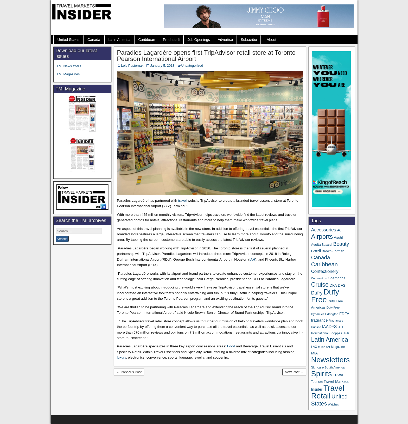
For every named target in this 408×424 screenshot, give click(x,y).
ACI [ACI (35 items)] (339, 230)
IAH (252, 259)
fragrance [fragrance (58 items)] (319, 320)
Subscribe (249, 40)
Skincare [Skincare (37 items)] (317, 367)
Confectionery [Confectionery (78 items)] (324, 271)
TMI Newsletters (69, 66)
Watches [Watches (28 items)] (333, 404)
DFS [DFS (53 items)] (341, 285)
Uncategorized (192, 65)
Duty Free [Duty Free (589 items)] (325, 295)
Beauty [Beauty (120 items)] (341, 244)
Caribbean (146, 40)
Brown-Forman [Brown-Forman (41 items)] (333, 251)
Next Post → (294, 372)
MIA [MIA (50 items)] (314, 353)
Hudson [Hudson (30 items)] (316, 327)
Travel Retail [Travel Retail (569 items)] (327, 392)
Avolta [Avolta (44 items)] (316, 245)
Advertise (225, 40)
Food (231, 346)
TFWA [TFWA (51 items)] (338, 375)
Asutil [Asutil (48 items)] (338, 237)
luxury (121, 357)
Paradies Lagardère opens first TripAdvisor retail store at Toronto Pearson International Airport (206, 55)
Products (170, 40)
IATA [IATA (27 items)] (340, 327)
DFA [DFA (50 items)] (333, 285)
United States (68, 40)
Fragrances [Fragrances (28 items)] (336, 320)
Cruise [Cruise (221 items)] (320, 284)
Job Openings (198, 40)
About (271, 40)
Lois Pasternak (132, 65)
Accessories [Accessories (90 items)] (323, 229)
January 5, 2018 (162, 65)
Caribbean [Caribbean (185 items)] (324, 264)
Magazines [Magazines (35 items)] (338, 347)
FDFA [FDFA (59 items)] (344, 313)
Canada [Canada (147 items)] (320, 257)
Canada (93, 40)
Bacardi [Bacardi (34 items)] (327, 245)
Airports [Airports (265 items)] (322, 236)
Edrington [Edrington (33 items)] (331, 314)
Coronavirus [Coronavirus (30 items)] (319, 278)
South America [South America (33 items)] (335, 367)
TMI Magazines (68, 74)
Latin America (120, 40)
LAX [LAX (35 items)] (314, 347)
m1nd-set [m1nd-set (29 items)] (324, 346)
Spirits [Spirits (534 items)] (321, 374)
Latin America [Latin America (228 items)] (329, 339)
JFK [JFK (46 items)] (346, 333)
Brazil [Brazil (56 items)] (316, 251)
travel (182, 200)
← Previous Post (129, 372)
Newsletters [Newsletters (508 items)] (330, 359)
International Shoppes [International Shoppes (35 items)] (326, 333)
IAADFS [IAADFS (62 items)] (329, 326)
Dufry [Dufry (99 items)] (316, 293)
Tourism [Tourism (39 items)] (317, 382)
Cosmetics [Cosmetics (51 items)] (337, 278)
